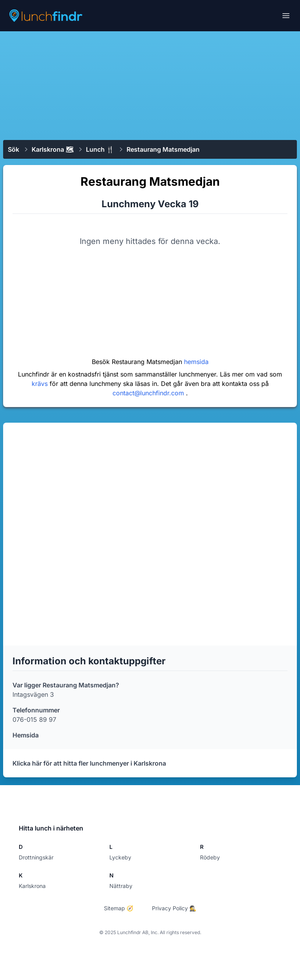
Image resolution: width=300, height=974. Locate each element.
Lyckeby (120, 857)
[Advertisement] (150, 85)
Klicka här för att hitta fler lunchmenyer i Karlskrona (89, 763)
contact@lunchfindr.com (149, 393)
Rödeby (210, 857)
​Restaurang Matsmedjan (163, 149)
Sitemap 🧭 (118, 908)
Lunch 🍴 (100, 149)
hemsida (196, 362)
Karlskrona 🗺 (52, 149)
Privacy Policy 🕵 (174, 908)
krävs (41, 383)
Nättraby (120, 886)
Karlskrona (32, 886)
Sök (13, 149)
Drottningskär (36, 857)
